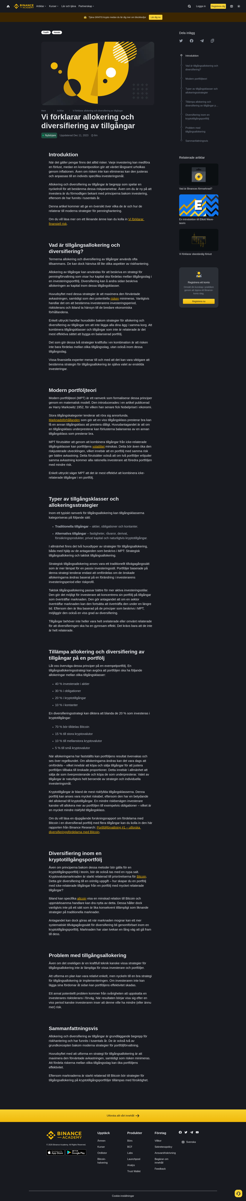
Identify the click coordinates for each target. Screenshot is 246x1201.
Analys (131, 1165)
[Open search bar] (188, 6)
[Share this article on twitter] (181, 41)
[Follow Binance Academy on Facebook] (180, 1132)
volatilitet (98, 446)
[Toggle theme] (238, 6)
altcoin (81, 898)
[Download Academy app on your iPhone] (55, 1152)
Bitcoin (141, 876)
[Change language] (231, 6)
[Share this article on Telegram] (202, 41)
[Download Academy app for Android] (76, 1152)
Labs (130, 1153)
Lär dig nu (155, 17)
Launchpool (133, 1159)
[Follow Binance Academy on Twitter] (185, 1132)
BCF (129, 1147)
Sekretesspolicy (163, 1147)
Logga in (201, 6)
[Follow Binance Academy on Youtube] (197, 1132)
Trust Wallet (133, 1171)
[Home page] (24, 6)
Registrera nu (198, 301)
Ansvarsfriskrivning (165, 1153)
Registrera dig (218, 6)
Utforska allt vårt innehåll (123, 1115)
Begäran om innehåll (161, 1161)
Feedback (160, 1168)
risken (115, 298)
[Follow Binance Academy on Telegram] (191, 1132)
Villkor (158, 1140)
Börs (129, 1140)
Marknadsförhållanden (64, 420)
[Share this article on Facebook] (191, 41)
